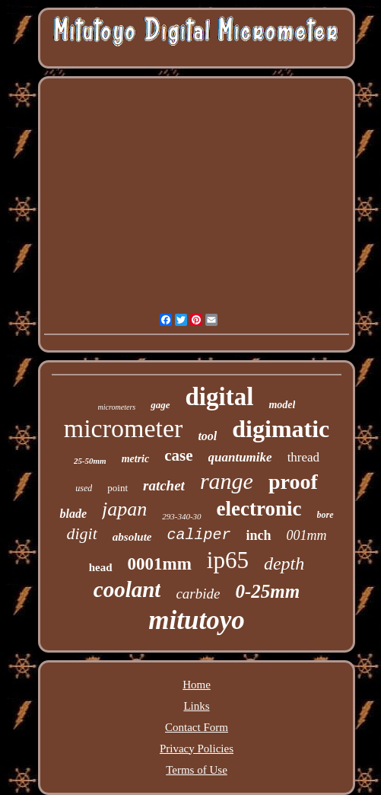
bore (325, 514)
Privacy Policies (196, 748)
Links (196, 706)
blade (73, 513)
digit (81, 533)
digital (220, 396)
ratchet (164, 485)
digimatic (280, 428)
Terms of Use (196, 770)
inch (258, 535)
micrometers (117, 407)
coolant (127, 589)
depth (284, 563)
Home (197, 684)
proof (293, 481)
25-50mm (90, 460)
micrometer (123, 428)
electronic (259, 508)
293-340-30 (181, 516)
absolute (132, 537)
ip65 (228, 560)
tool (207, 435)
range (226, 480)
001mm (307, 535)
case (178, 455)
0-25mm (267, 591)
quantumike (240, 457)
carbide (198, 594)
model (281, 404)
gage (160, 404)
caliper (198, 535)
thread (303, 457)
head (101, 567)
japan (124, 509)
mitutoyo (196, 620)
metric (136, 459)
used (83, 488)
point (117, 487)
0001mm (160, 563)
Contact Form (196, 727)
